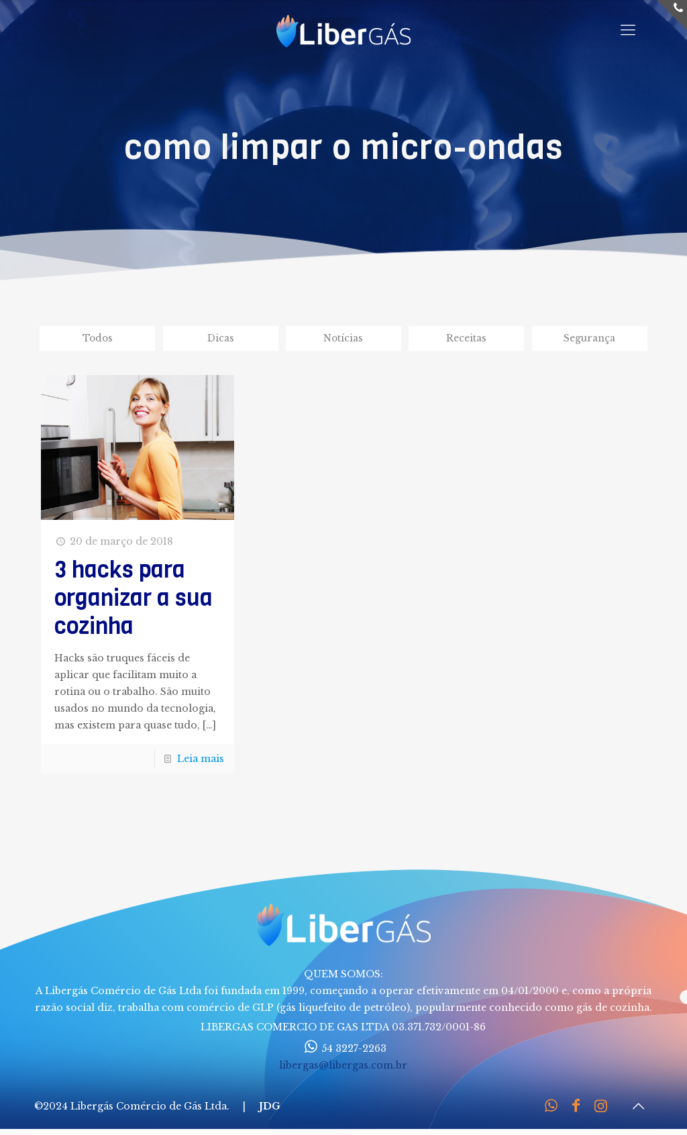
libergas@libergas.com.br (343, 1067)
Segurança (589, 339)
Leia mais (200, 760)
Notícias (343, 339)
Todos (97, 339)
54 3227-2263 (343, 1050)
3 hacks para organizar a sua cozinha (133, 599)
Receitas (466, 339)
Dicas (220, 339)
